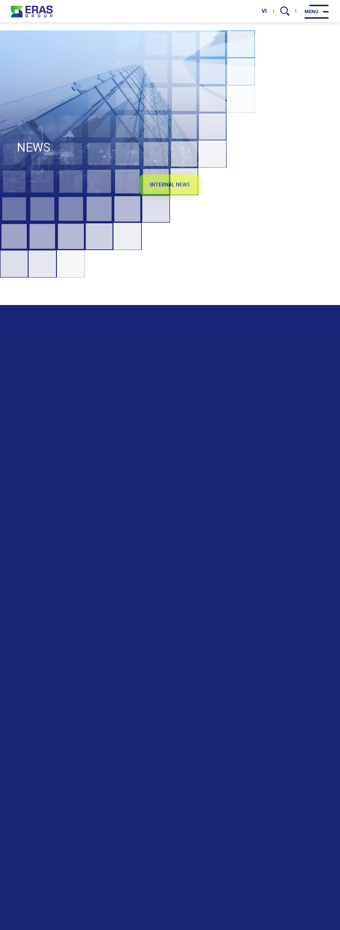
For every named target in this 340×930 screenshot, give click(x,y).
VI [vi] (264, 11)
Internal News (170, 190)
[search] (285, 11)
